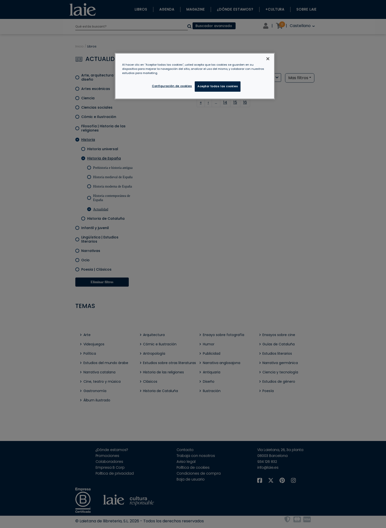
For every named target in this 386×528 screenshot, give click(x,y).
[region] (195, 76)
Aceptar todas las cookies (217, 86)
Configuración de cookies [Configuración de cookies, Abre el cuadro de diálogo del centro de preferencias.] (172, 86)
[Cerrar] (267, 58)
